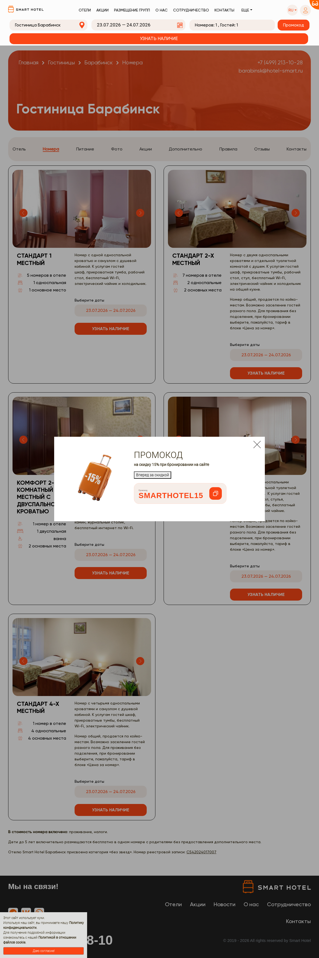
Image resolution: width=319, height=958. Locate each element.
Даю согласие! (44, 951)
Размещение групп (132, 10)
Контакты (224, 10)
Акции (102, 10)
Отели (85, 10)
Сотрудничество (191, 10)
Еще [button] (245, 10)
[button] (292, 10)
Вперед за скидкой (152, 475)
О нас (161, 10)
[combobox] (48, 25)
